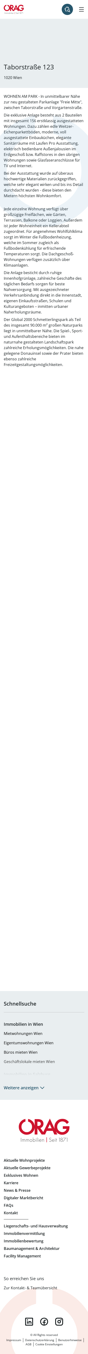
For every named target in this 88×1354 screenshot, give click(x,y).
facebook (44, 1321)
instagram (59, 1321)
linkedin (29, 1321)
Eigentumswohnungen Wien (29, 1042)
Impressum (13, 1340)
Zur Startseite (14, 9)
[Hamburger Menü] (81, 9)
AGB (28, 1344)
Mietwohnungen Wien (23, 1033)
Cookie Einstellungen (49, 1344)
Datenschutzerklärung (39, 1340)
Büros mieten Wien (21, 1052)
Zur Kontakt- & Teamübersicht (30, 1287)
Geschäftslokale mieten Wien (29, 1061)
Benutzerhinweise (70, 1340)
